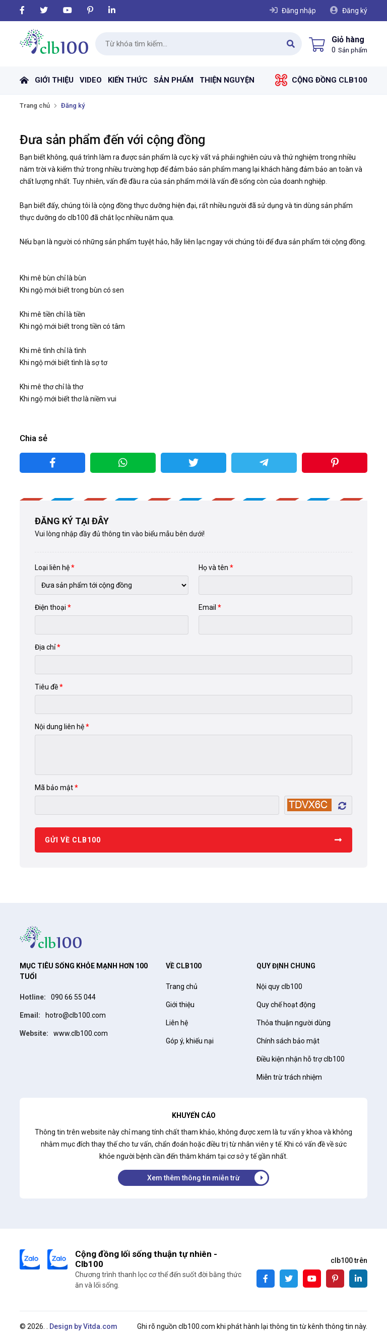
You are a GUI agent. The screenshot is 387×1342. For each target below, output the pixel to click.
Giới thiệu (54, 80)
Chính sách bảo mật (287, 1041)
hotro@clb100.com (75, 1015)
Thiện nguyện (227, 80)
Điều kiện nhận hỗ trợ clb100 (300, 1059)
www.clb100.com (80, 1033)
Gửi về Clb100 (73, 840)
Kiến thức (128, 80)
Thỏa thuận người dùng (293, 1023)
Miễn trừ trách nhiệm (289, 1077)
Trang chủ (24, 80)
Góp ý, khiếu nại (190, 1041)
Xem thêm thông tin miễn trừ (193, 1178)
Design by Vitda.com (83, 1326)
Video (91, 80)
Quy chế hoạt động (285, 1005)
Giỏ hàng (348, 39)
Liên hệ (177, 1023)
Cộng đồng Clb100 (329, 80)
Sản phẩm (174, 80)
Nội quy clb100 (279, 986)
